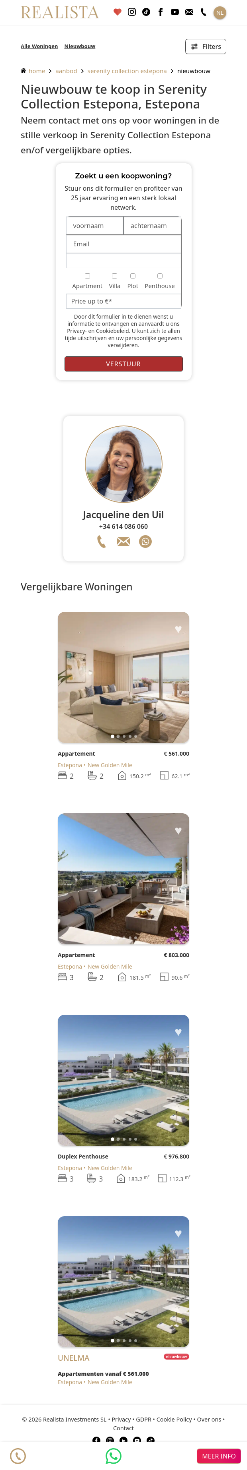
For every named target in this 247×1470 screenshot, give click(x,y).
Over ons (209, 1419)
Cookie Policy (174, 1419)
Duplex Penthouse (83, 1156)
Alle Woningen (39, 46)
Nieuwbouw (80, 46)
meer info (219, 1456)
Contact (123, 1428)
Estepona (70, 765)
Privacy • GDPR (131, 1419)
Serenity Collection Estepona (127, 71)
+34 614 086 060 (123, 526)
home (33, 71)
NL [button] (219, 12)
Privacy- (77, 331)
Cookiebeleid (112, 331)
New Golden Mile (110, 765)
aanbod (66, 71)
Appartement (76, 753)
